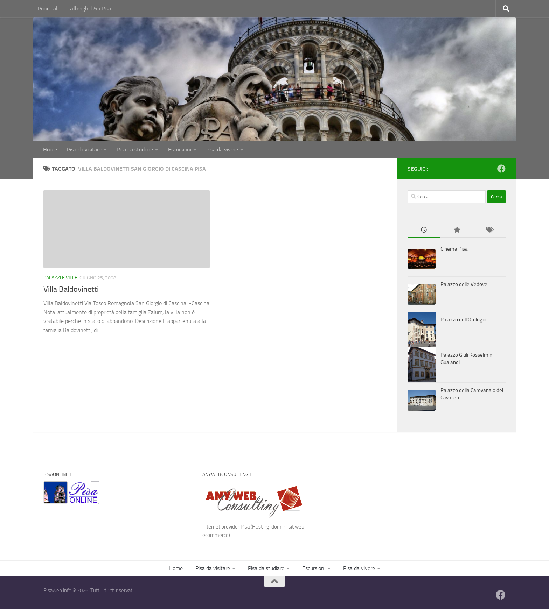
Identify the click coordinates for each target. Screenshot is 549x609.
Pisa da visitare (84, 149)
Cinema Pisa (454, 249)
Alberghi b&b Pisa (90, 8)
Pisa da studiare (133, 149)
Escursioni (175, 149)
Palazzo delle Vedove (463, 284)
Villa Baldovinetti (71, 289)
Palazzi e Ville (60, 278)
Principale (49, 8)
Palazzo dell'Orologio (463, 320)
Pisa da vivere (216, 149)
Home (50, 149)
